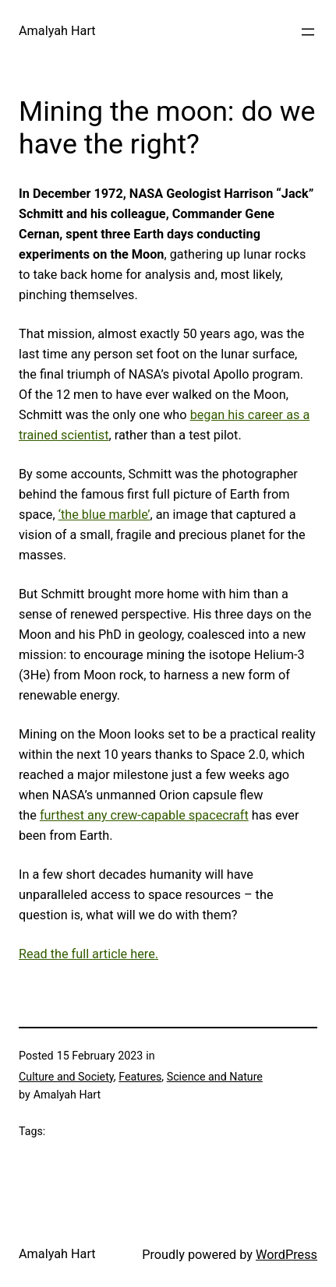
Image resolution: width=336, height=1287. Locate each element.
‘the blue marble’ (104, 514)
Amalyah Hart (57, 30)
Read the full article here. (88, 954)
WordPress (286, 1254)
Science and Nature (215, 1076)
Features (139, 1076)
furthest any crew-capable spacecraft (144, 815)
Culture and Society (66, 1076)
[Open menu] (308, 32)
